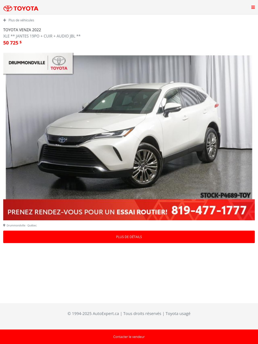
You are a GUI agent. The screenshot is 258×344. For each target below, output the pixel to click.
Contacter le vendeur (129, 337)
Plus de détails (129, 237)
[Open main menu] (253, 7)
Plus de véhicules (18, 20)
